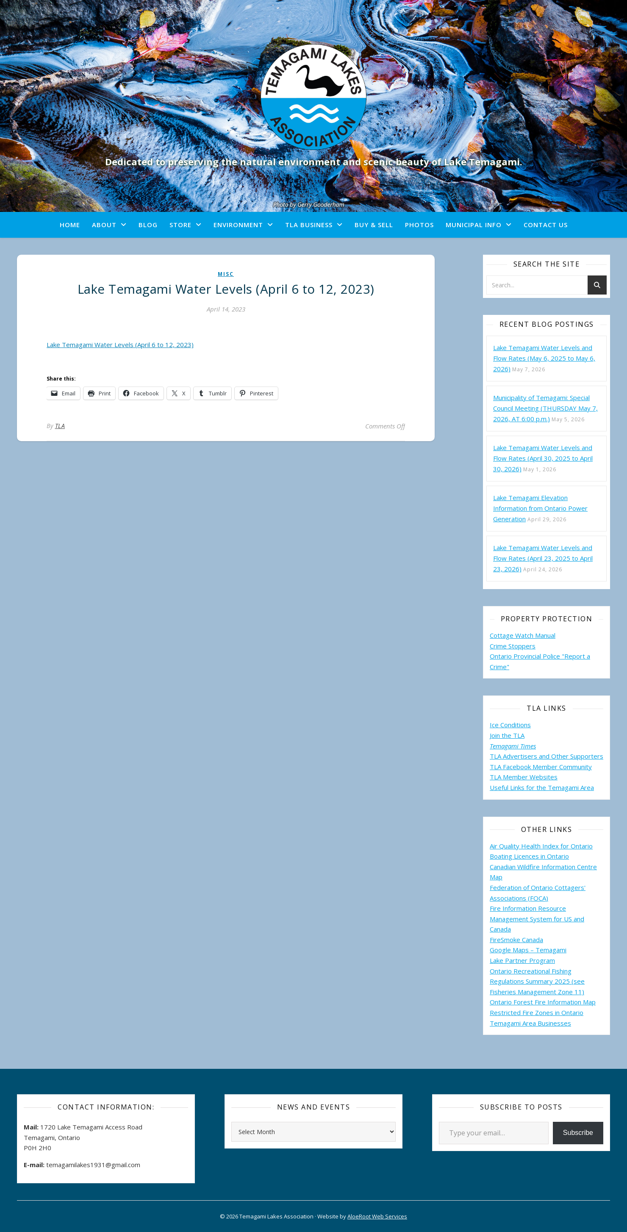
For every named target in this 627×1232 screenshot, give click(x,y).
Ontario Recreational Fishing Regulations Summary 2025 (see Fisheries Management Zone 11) (537, 981)
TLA (60, 426)
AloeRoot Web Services (377, 1216)
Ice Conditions (510, 724)
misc (226, 274)
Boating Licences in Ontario (529, 856)
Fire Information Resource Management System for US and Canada (537, 918)
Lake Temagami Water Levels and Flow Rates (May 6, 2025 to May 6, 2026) (544, 358)
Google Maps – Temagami (528, 950)
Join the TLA (507, 735)
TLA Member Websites (524, 777)
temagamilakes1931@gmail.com (93, 1164)
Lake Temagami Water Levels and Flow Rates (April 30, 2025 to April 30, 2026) (543, 458)
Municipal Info (474, 224)
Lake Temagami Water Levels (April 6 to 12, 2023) (120, 344)
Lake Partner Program (522, 960)
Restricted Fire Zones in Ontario (536, 1012)
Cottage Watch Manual (522, 635)
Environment (238, 224)
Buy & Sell (374, 224)
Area (587, 787)
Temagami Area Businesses (530, 1023)
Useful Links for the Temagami (535, 787)
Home (70, 224)
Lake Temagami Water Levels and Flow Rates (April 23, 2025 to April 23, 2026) (543, 558)
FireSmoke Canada (516, 939)
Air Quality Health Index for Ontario (541, 846)
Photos (419, 224)
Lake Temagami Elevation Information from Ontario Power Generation (540, 508)
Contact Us (546, 224)
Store (180, 224)
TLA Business (309, 224)
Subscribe (578, 1132)
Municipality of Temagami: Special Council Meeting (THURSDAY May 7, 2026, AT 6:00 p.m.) (545, 408)
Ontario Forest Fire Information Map (543, 1002)
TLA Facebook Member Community (541, 766)
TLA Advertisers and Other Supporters (546, 756)
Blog (148, 224)
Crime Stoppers (512, 646)
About (104, 224)
